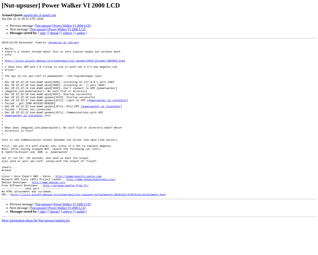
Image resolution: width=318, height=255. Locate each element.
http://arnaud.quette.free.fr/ (66, 214)
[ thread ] (54, 33)
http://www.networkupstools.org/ (91, 207)
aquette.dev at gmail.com (40, 15)
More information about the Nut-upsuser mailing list (36, 251)
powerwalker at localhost (108, 112)
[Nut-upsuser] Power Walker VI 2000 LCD (63, 25)
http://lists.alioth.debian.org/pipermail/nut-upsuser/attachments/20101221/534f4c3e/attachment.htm (88, 225)
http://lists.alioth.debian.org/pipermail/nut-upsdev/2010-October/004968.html (65, 65)
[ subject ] (67, 33)
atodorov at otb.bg (63, 43)
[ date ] (42, 33)
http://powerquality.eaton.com (78, 203)
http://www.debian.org (48, 211)
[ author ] (81, 33)
